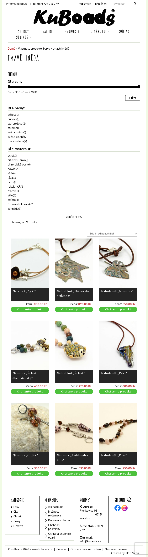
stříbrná (12, 128)
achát (11, 155)
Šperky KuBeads (23, 34)
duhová (12, 119)
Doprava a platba (59, 520)
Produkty (74, 31)
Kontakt (125, 31)
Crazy (16, 521)
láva (10, 177)
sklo (10, 195)
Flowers (18, 526)
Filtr (132, 98)
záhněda (13, 208)
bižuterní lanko (17, 160)
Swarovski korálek (19, 204)
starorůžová (15, 123)
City (15, 511)
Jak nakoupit (55, 506)
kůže (10, 173)
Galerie (48, 31)
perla (11, 182)
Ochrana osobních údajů (86, 549)
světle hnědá (16, 132)
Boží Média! (133, 553)
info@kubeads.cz (17, 3)
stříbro (12, 199)
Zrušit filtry (74, 217)
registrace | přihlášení (93, 3)
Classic (17, 516)
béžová (12, 114)
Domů (11, 48)
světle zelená (16, 136)
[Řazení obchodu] (112, 234)
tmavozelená (16, 141)
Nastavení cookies (116, 549)
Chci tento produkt (30, 309)
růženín (12, 191)
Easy (16, 506)
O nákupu (100, 31)
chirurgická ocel (17, 164)
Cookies (61, 549)
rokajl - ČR (14, 186)
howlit (11, 168)
